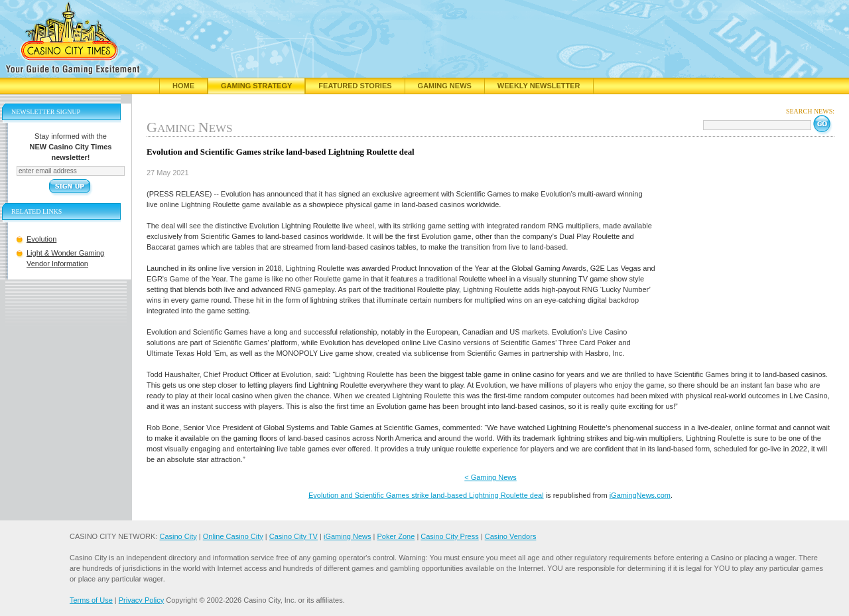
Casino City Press (449, 536)
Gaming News (445, 86)
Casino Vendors (511, 536)
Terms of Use (91, 600)
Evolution (41, 239)
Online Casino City (233, 536)
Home (183, 86)
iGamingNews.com (640, 495)
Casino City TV (293, 536)
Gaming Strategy (256, 86)
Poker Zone (396, 536)
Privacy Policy (141, 600)
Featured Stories (354, 86)
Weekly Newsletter (538, 86)
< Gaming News (490, 477)
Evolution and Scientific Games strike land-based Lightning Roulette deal (426, 495)
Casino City (177, 536)
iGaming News (347, 536)
